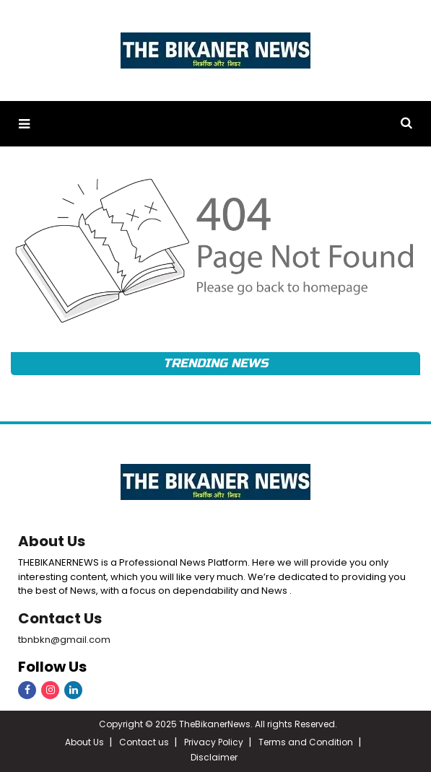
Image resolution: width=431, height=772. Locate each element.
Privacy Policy (213, 742)
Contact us (144, 742)
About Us (51, 541)
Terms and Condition (305, 742)
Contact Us (60, 618)
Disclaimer (214, 757)
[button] (24, 124)
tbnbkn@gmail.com (64, 639)
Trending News (215, 363)
